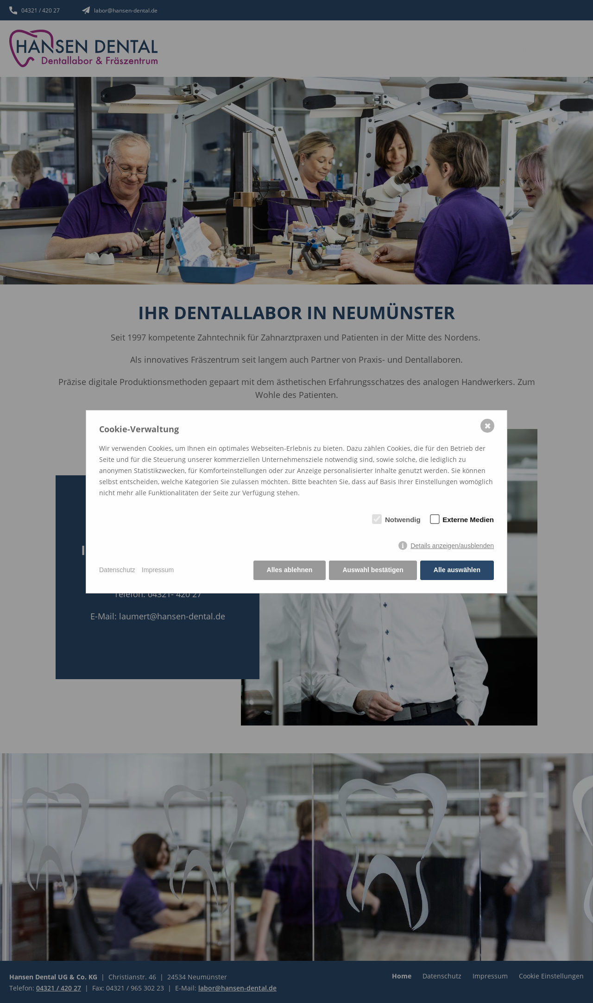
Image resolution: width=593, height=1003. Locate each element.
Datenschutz (117, 570)
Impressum (158, 570)
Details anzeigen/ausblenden (452, 545)
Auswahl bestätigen (372, 570)
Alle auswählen (457, 570)
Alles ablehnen (290, 570)
